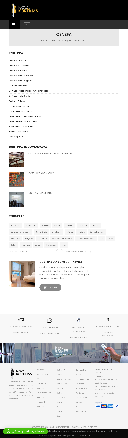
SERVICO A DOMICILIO (21, 326)
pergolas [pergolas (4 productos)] (29, 238)
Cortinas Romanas (18, 85)
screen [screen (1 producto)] (38, 245)
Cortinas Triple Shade (19, 95)
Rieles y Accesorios (18, 131)
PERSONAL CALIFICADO (107, 326)
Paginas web (54, 435)
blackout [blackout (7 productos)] (45, 225)
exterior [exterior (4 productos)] (70, 232)
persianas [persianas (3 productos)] (42, 238)
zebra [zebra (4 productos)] (64, 245)
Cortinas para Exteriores (21, 75)
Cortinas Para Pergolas (20, 80)
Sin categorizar (16, 136)
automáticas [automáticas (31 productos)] (31, 225)
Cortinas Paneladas (19, 70)
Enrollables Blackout (19, 106)
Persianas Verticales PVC (21, 126)
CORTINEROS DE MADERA (41, 173)
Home (44, 40)
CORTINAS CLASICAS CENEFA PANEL (60, 262)
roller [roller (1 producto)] (110, 238)
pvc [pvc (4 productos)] (101, 238)
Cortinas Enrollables (19, 65)
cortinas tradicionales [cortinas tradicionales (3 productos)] (21, 232)
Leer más (53, 287)
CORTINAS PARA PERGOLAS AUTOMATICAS (50, 153)
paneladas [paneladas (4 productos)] (15, 238)
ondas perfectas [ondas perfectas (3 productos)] (97, 232)
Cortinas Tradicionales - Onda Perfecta (28, 90)
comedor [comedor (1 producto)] (83, 225)
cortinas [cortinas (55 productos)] (95, 225)
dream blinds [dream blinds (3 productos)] (41, 232)
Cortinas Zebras (17, 101)
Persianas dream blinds (20, 111)
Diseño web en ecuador (83, 431)
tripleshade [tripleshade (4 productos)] (51, 245)
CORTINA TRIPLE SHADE (40, 192)
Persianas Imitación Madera (23, 121)
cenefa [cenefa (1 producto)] (57, 225)
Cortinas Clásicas (17, 60)
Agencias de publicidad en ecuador (51, 431)
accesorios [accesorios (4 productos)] (15, 225)
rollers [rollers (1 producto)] (13, 245)
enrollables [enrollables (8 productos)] (57, 232)
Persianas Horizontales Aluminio (25, 116)
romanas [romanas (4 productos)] (26, 245)
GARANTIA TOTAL (49, 327)
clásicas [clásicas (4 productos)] (70, 225)
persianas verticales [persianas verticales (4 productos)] (86, 238)
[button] (25, 431)
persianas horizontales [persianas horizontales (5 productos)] (62, 238)
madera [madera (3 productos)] (81, 232)
